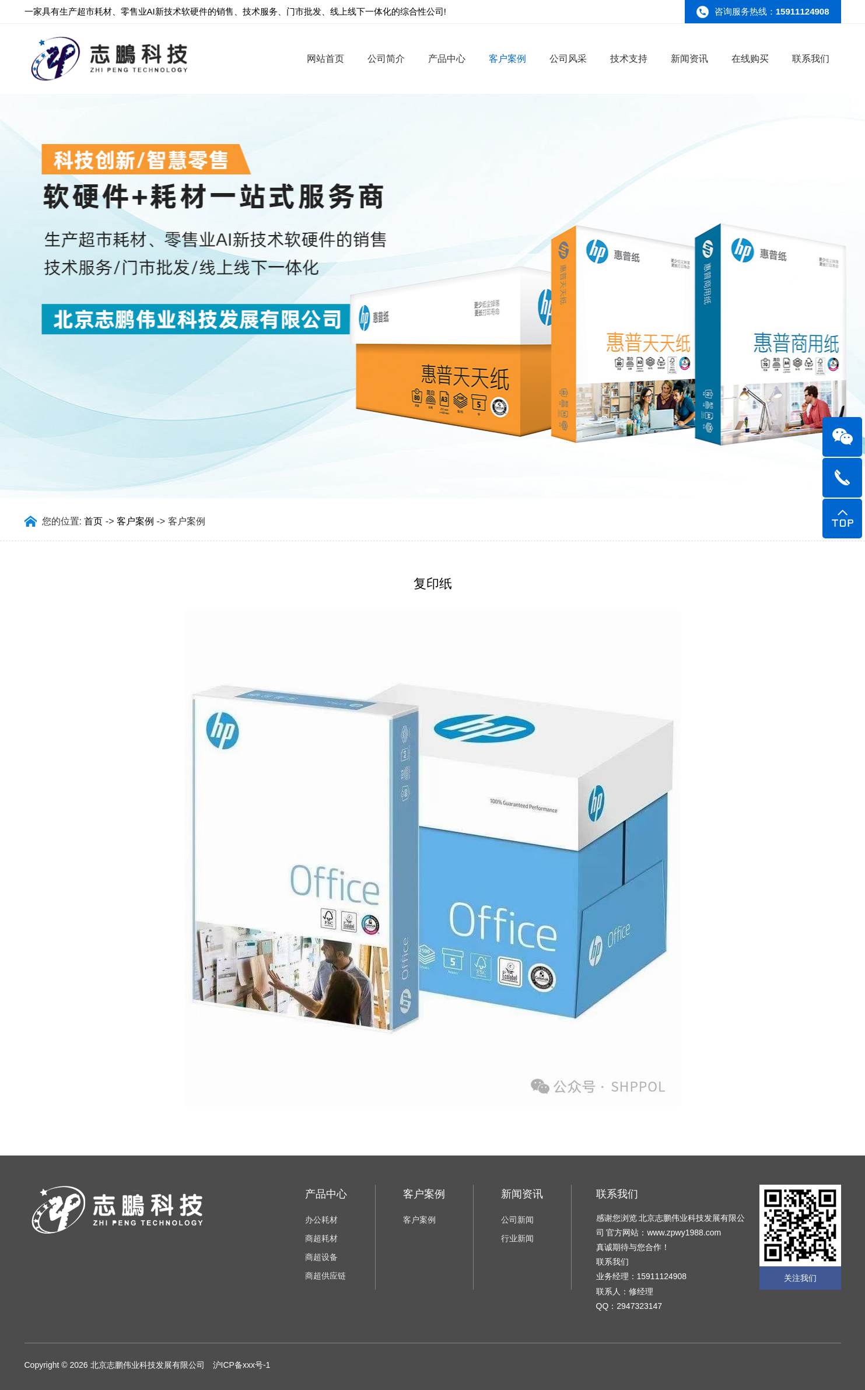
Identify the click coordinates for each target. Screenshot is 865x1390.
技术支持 (628, 59)
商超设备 (321, 1257)
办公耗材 (321, 1219)
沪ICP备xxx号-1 (242, 1365)
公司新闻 (517, 1219)
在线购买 (750, 59)
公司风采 (568, 59)
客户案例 (507, 59)
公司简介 (386, 59)
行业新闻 (517, 1238)
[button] (417, 489)
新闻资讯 (689, 59)
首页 (93, 521)
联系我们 (810, 59)
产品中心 (446, 59)
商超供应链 (325, 1275)
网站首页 (325, 59)
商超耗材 (321, 1238)
